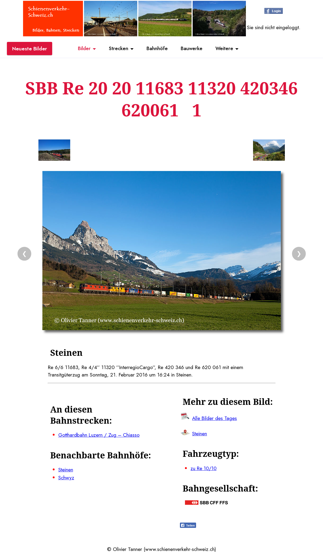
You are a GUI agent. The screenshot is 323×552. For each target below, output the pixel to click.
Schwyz (66, 477)
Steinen (65, 469)
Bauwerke (192, 48)
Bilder (83, 48)
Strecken (118, 48)
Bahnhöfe (157, 48)
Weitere (225, 48)
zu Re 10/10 (204, 467)
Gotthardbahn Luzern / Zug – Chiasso (99, 435)
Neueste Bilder (29, 48)
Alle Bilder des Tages (215, 418)
